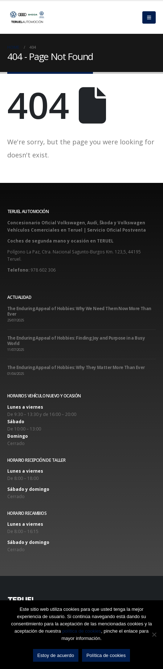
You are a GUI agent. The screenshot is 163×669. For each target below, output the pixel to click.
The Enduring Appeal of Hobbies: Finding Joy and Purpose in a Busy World (76, 340)
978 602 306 (43, 270)
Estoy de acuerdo (55, 655)
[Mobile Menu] (149, 17)
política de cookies (81, 631)
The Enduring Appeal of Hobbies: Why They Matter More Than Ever (76, 367)
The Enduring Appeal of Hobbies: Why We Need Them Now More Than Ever (79, 311)
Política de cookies (106, 655)
